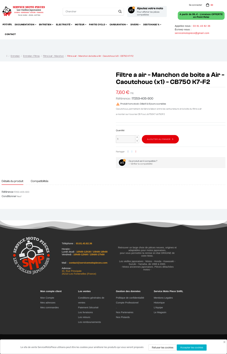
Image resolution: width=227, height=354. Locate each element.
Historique (159, 302)
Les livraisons (85, 312)
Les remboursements (89, 322)
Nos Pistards (123, 317)
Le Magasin (160, 312)
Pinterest (135, 151)
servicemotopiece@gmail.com (192, 33)
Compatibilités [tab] (39, 181)
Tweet (131, 151)
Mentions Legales (163, 297)
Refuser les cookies (162, 347)
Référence (7, 191)
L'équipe (158, 307)
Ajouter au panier (158, 139)
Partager (128, 151)
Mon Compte (47, 297)
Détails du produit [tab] (12, 181)
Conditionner (9, 196)
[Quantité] (125, 139)
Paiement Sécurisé (88, 307)
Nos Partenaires (124, 312)
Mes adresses (47, 302)
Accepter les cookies (191, 347)
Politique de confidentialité (130, 297)
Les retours (84, 317)
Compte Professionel (127, 302)
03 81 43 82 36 (201, 26)
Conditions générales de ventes (91, 300)
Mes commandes (49, 307)
